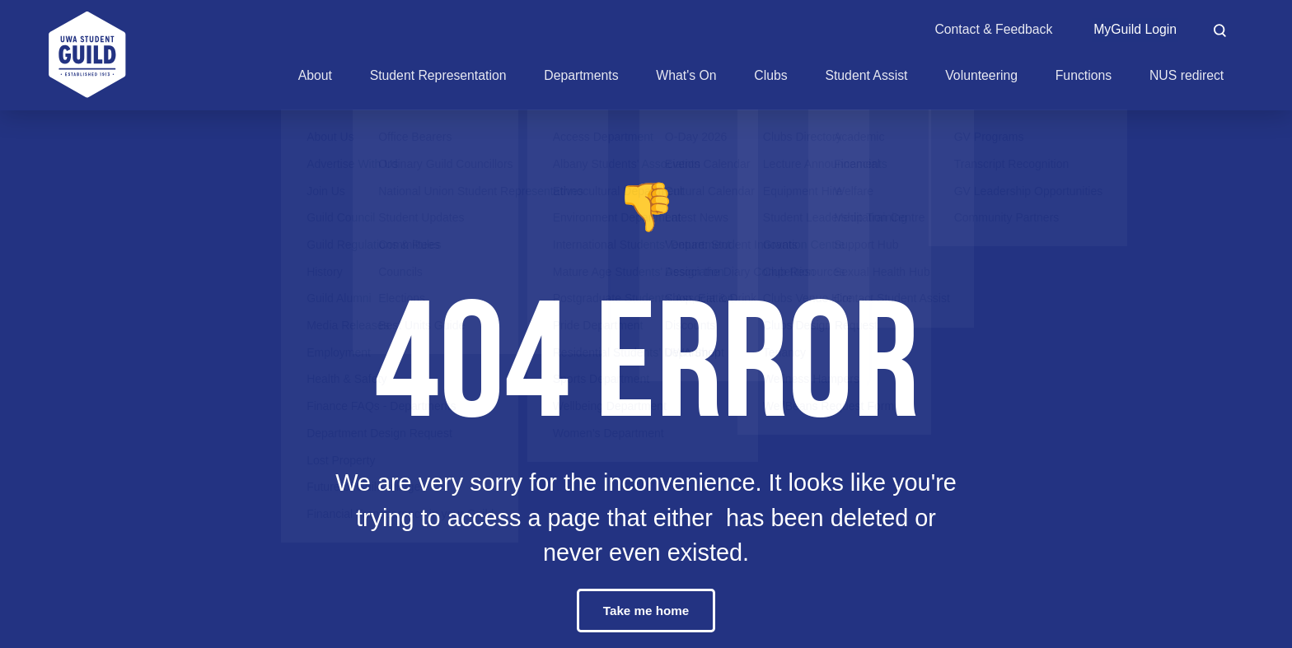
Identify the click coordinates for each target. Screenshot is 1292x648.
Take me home (646, 611)
